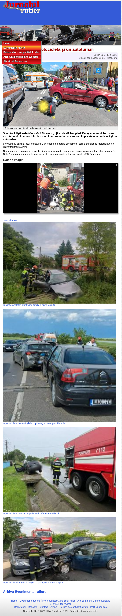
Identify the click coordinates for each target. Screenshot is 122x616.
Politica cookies (98, 607)
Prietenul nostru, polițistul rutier (21, 52)
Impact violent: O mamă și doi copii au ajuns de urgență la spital (34, 423)
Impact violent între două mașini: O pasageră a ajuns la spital (33, 582)
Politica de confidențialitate (74, 607)
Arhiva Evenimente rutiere (24, 592)
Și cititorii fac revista (15, 61)
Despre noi (20, 607)
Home (6, 43)
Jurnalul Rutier (10, 220)
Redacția (32, 607)
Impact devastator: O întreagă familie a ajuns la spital (29, 305)
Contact (44, 607)
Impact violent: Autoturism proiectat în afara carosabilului (31, 513)
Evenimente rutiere (14, 47)
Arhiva (54, 607)
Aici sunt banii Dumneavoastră (20, 56)
